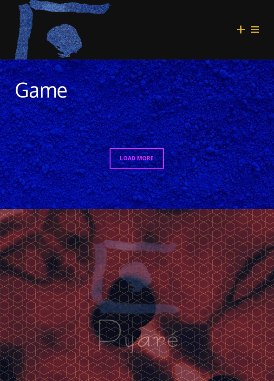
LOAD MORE (137, 158)
